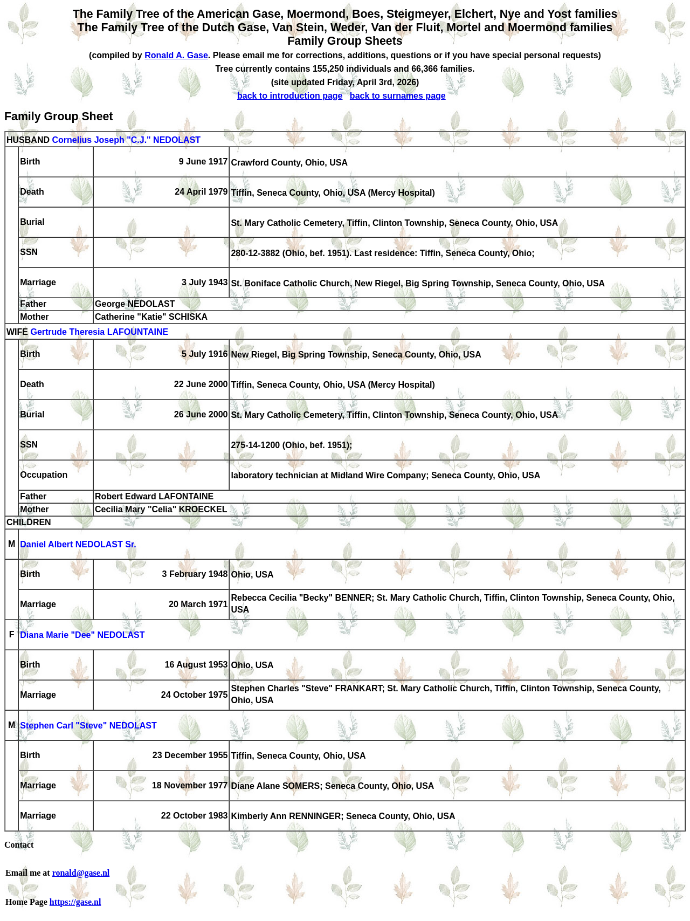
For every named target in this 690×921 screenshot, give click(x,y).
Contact (18, 844)
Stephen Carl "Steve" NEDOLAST (88, 726)
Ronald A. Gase (176, 55)
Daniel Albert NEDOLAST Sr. (78, 544)
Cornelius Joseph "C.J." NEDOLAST (126, 140)
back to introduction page (290, 95)
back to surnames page (398, 95)
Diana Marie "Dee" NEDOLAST (82, 635)
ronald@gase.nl (81, 872)
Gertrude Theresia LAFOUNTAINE (99, 332)
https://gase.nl (75, 901)
